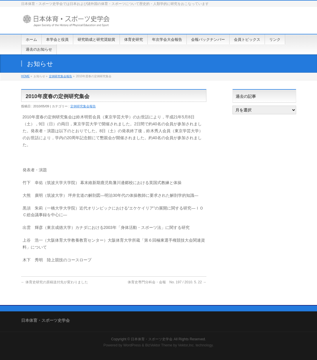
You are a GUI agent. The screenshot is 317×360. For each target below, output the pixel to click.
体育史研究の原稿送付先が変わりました (54, 282)
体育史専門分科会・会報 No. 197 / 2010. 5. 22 (167, 282)
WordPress (132, 345)
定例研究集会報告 (60, 76)
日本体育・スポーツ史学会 (152, 339)
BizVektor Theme (158, 345)
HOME (25, 76)
